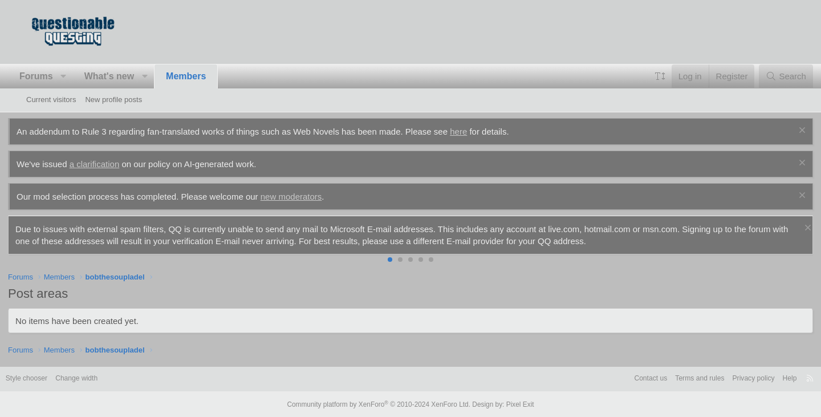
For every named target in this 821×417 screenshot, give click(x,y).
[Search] (768, 76)
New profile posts (113, 99)
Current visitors (51, 99)
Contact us (614, 378)
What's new (127, 76)
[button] (81, 76)
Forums (54, 76)
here (476, 131)
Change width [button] (107, 378)
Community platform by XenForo (381, 403)
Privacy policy (724, 378)
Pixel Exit (512, 403)
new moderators (309, 196)
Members (204, 76)
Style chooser (53, 378)
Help (763, 378)
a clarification (113, 164)
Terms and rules (667, 378)
